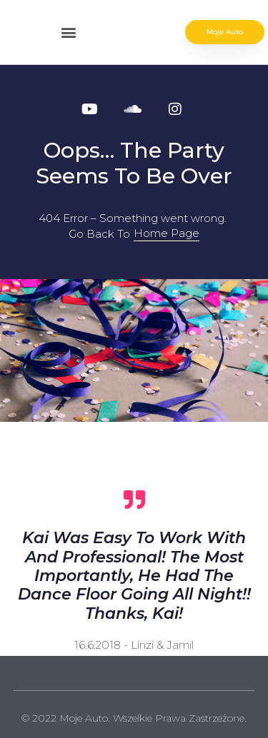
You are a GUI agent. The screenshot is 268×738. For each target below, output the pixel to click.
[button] (69, 32)
